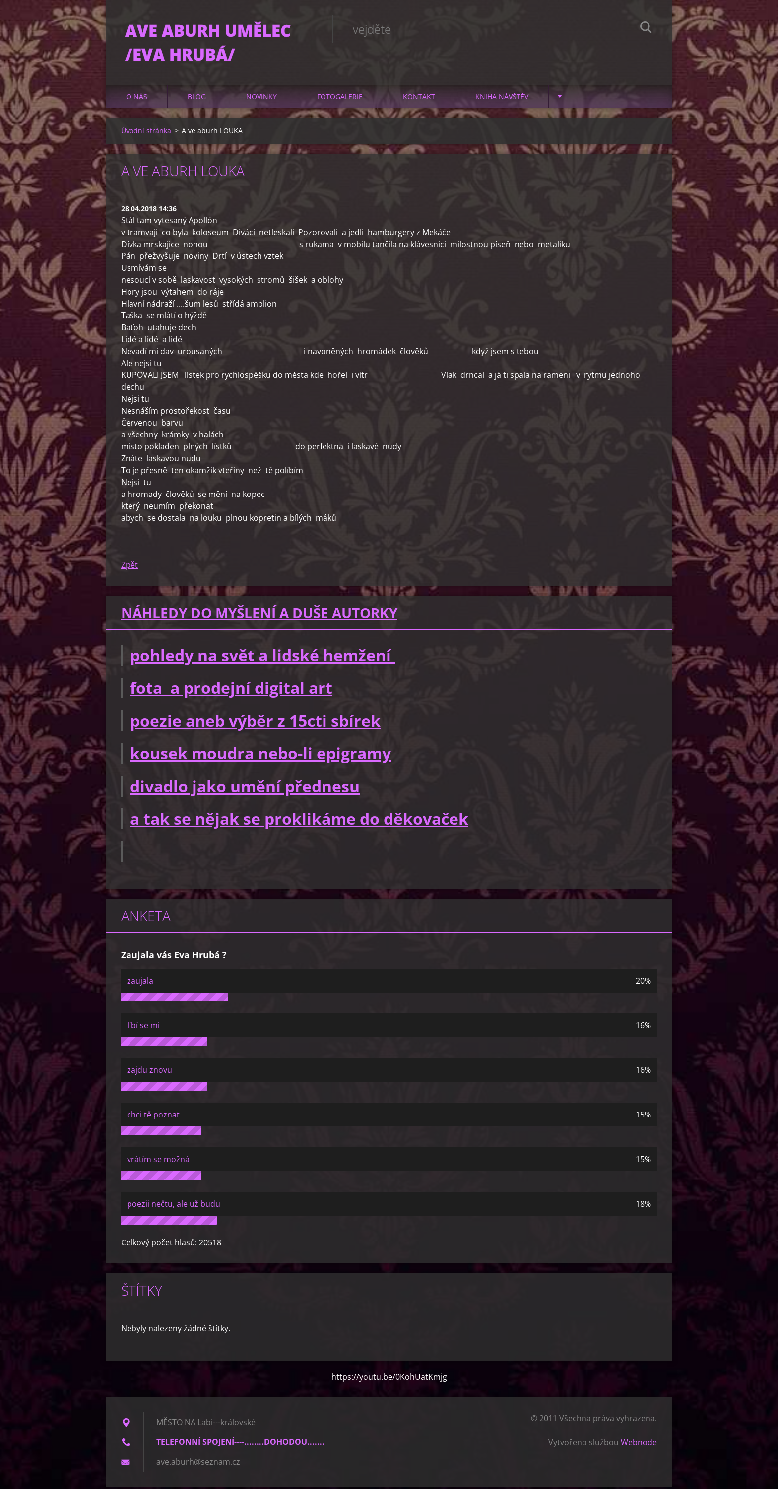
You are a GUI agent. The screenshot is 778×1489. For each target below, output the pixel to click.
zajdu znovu (149, 1072)
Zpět (129, 567)
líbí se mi (143, 1027)
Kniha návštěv (501, 99)
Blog (197, 99)
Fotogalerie (340, 99)
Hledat (646, 29)
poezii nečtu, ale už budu (173, 1206)
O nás (136, 99)
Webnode (639, 1444)
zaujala (140, 983)
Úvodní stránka (146, 133)
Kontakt (419, 99)
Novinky (261, 99)
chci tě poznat (153, 1117)
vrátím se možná (158, 1161)
